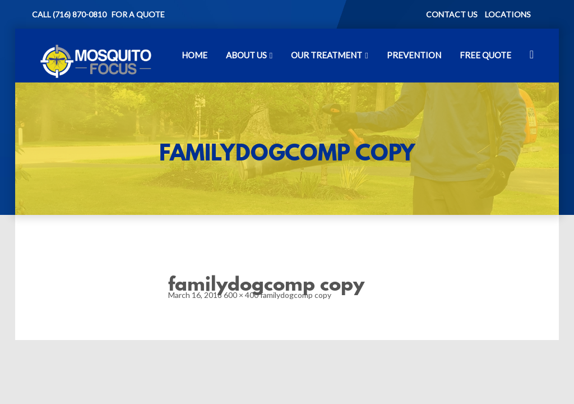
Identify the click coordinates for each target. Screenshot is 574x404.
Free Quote (485, 55)
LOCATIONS (508, 14)
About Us (246, 55)
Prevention (414, 55)
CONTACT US (452, 14)
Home (194, 55)
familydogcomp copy (295, 295)
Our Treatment (326, 55)
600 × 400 (241, 295)
